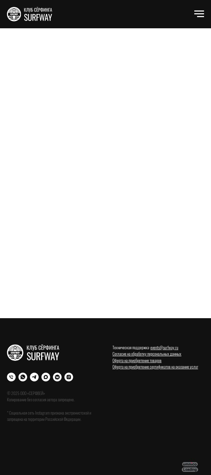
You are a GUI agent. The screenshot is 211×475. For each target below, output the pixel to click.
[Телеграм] (34, 377)
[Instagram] (68, 377)
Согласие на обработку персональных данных (146, 354)
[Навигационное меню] (199, 13)
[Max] (45, 377)
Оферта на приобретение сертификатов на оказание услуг (155, 367)
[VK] (57, 377)
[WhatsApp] (22, 377)
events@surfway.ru (164, 347)
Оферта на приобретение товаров (137, 360)
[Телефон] (11, 377)
